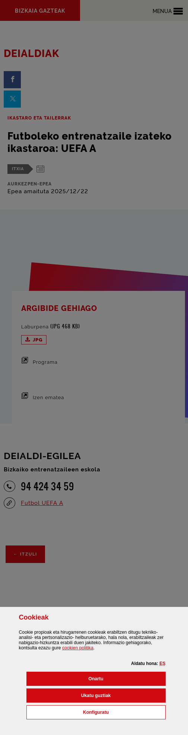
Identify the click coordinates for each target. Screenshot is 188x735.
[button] (162, 663)
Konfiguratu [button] (124, 711)
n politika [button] (77, 647)
